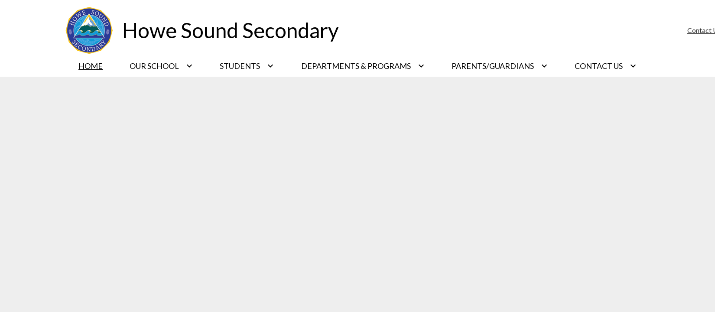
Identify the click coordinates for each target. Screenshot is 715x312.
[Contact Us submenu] (605, 65)
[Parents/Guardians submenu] (499, 65)
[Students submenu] (246, 65)
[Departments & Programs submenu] (363, 65)
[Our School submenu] (161, 65)
